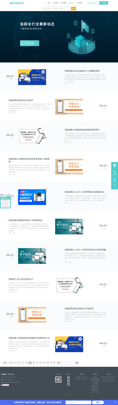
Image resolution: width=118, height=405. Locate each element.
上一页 (11, 363)
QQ (114, 167)
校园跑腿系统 (95, 385)
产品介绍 (55, 3)
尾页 (58, 363)
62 (40, 362)
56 (19, 362)
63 (44, 362)
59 (30, 362)
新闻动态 (71, 3)
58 (26, 362)
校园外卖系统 (95, 383)
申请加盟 (30, 43)
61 (37, 362)
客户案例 (63, 3)
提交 (98, 402)
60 (33, 362)
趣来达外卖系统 (95, 381)
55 (15, 362)
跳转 (77, 362)
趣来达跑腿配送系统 (95, 379)
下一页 (53, 363)
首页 (48, 3)
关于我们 (79, 3)
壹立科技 (95, 377)
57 (23, 362)
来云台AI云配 (95, 392)
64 (48, 362)
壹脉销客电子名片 (95, 390)
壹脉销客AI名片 (95, 387)
